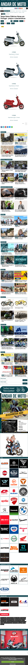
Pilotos (24, 623)
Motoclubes (15, 623)
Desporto (3, 269)
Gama (8, 23)
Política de (13, 664)
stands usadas (3, 12)
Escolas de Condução (8, 623)
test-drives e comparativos (14, 12)
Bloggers (20, 623)
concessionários (24, 10)
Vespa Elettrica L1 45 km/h (14, 85)
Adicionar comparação (14, 57)
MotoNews (3, 132)
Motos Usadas (3, 617)
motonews (7, 12)
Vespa (2, 23)
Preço (13, 23)
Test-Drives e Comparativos (6, 159)
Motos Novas (16, 617)
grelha (4, 13)
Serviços (2, 624)
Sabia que (3, 297)
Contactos (2, 657)
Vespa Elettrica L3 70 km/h (14, 54)
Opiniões (3, 214)
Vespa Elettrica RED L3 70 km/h (14, 117)
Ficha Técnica (7, 657)
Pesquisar (25, 380)
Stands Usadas (3, 620)
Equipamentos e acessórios (6, 187)
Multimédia (3, 242)
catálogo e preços (7, 10)
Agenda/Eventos (10, 617)
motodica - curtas (21, 12)
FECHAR (12, 661)
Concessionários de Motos (20, 619)
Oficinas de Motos (10, 620)
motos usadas (13, 10)
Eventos (3, 352)
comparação (7, 13)
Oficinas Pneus (18, 620)
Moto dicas (3, 324)
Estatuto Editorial (13, 657)
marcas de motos (18, 10)
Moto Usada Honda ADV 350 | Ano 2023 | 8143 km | (14, 639)
